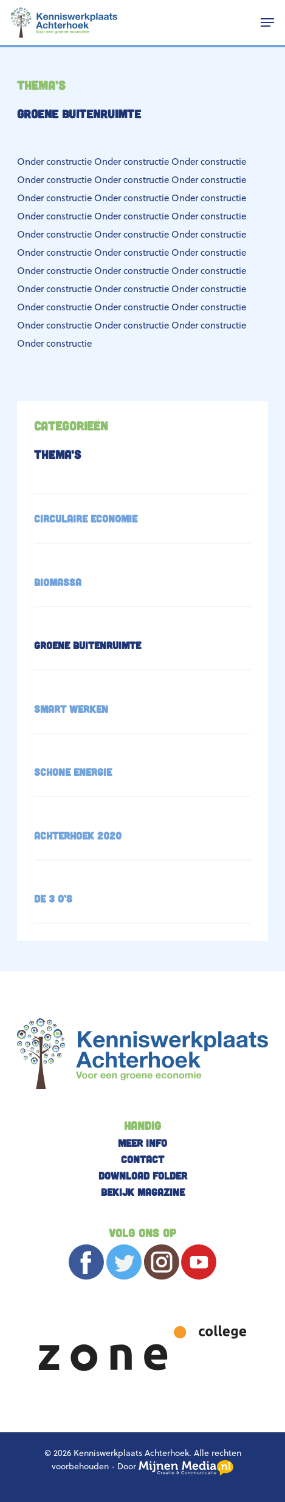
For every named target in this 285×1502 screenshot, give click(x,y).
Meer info (142, 1143)
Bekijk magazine (143, 1192)
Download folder (142, 1175)
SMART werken (71, 709)
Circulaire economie (85, 518)
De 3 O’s (53, 898)
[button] (267, 22)
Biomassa (57, 582)
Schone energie (73, 772)
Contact (142, 1159)
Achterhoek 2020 (78, 835)
